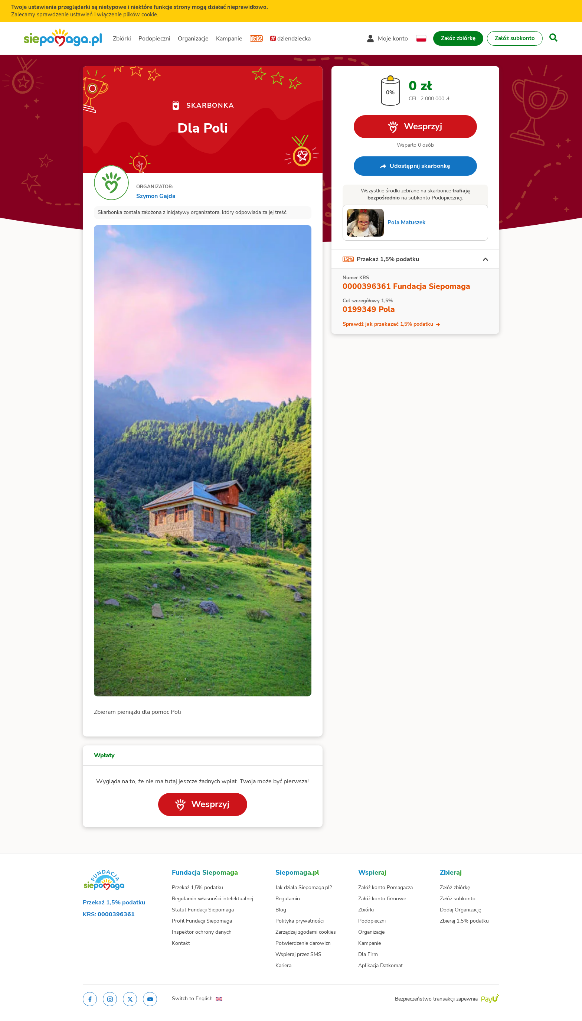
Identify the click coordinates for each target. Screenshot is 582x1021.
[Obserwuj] (302, 155)
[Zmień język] (421, 38)
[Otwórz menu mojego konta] (387, 38)
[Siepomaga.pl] (63, 38)
